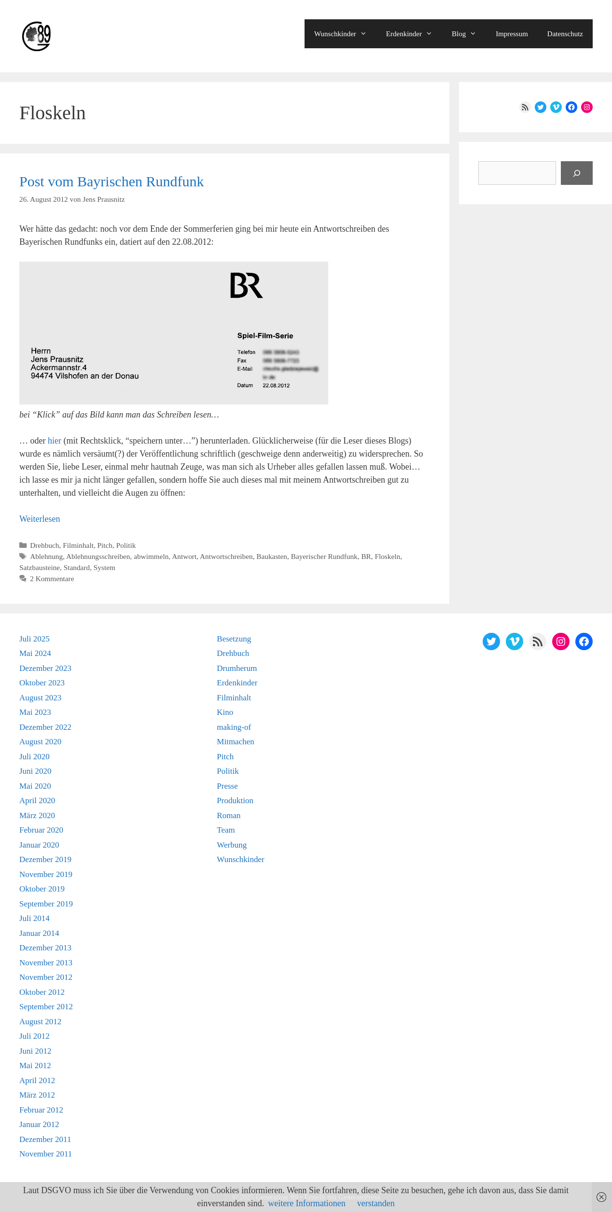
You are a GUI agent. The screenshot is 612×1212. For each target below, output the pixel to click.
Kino (225, 712)
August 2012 (40, 1021)
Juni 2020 (35, 771)
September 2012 (46, 1006)
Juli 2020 (34, 756)
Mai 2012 (35, 1065)
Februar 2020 (41, 830)
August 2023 (40, 697)
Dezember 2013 (45, 947)
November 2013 (45, 962)
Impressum (512, 34)
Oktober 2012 (42, 992)
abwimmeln (151, 556)
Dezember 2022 (45, 727)
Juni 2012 (35, 1051)
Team (226, 830)
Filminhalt (78, 545)
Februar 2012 (41, 1109)
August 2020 (40, 741)
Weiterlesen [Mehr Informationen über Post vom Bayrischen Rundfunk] (39, 519)
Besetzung (234, 638)
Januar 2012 (39, 1124)
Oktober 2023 (42, 682)
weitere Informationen (306, 1203)
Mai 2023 (35, 712)
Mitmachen (235, 741)
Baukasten (271, 556)
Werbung (232, 845)
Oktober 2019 (42, 888)
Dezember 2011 (45, 1139)
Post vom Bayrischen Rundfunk (111, 181)
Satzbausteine (39, 567)
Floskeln (387, 556)
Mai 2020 (35, 786)
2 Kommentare (52, 578)
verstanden (376, 1203)
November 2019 (45, 874)
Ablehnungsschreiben (98, 556)
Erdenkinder (414, 33)
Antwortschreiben (226, 556)
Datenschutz (565, 34)
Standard (77, 567)
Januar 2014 (39, 933)
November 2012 (45, 977)
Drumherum (237, 668)
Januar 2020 (39, 845)
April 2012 (37, 1080)
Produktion (235, 800)
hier (54, 441)
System (104, 567)
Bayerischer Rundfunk (324, 556)
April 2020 (37, 800)
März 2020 (37, 815)
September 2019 (46, 903)
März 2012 (37, 1095)
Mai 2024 (35, 653)
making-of (234, 727)
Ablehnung (46, 556)
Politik (126, 545)
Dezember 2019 (45, 859)
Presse (227, 786)
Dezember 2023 (45, 668)
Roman (228, 815)
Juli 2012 (34, 1036)
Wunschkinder (345, 33)
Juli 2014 (34, 918)
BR (366, 556)
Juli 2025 (34, 638)
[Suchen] (577, 173)
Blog (469, 33)
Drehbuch (44, 545)
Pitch (104, 545)
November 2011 (45, 1153)
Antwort (184, 556)
